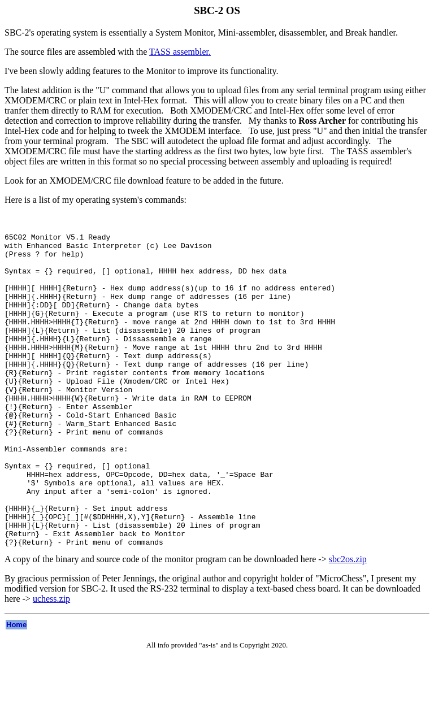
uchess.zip (51, 661)
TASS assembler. (180, 52)
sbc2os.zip (348, 622)
